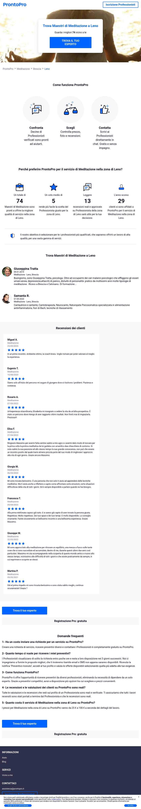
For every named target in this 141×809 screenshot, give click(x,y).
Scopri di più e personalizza (18, 805)
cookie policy (56, 799)
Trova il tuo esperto (24, 610)
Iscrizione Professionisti (120, 4)
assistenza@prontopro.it (13, 789)
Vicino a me (7, 775)
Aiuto (4, 757)
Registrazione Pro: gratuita (70, 621)
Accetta (130, 805)
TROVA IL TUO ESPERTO (70, 42)
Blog (4, 762)
